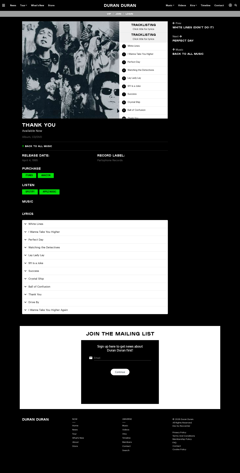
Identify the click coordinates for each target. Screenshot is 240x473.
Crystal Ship (134, 102)
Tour (74, 434)
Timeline (126, 438)
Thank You (133, 118)
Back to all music (37, 146)
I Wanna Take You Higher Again (46, 310)
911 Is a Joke (134, 86)
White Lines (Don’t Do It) (193, 27)
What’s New (78, 438)
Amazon (45, 175)
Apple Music (49, 192)
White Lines (134, 46)
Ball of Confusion (136, 110)
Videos (125, 430)
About (75, 442)
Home (75, 426)
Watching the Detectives (141, 70)
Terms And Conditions (184, 436)
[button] (237, 5)
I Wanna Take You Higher (140, 54)
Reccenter (185, 426)
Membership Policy (182, 439)
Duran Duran (120, 5)
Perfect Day (134, 62)
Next (177, 36)
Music (178, 49)
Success (132, 94)
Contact (126, 446)
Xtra (124, 434)
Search (125, 450)
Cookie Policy (179, 449)
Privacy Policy (179, 432)
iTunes (29, 175)
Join (118, 14)
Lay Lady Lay (134, 78)
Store (75, 446)
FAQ (174, 443)
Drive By (31, 302)
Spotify (29, 192)
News (75, 430)
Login (129, 14)
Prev (177, 23)
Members (127, 442)
